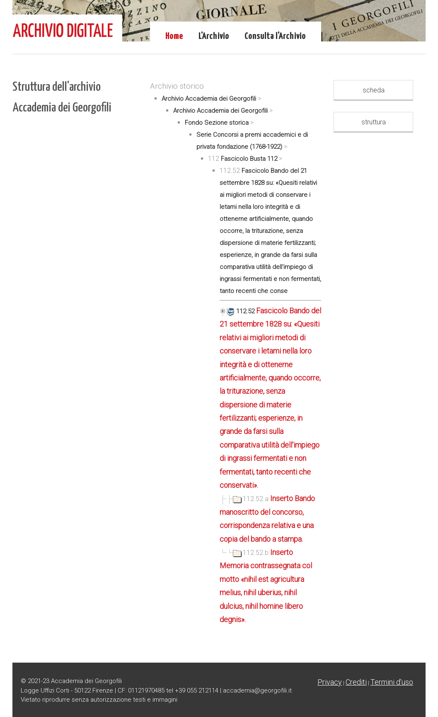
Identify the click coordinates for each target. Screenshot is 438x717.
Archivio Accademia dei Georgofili (209, 98)
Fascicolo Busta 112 (249, 158)
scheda (374, 90)
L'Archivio (213, 36)
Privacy (329, 682)
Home (174, 36)
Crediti (356, 682)
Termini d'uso (391, 682)
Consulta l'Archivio (275, 36)
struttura (373, 122)
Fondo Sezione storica (217, 122)
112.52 (238, 311)
